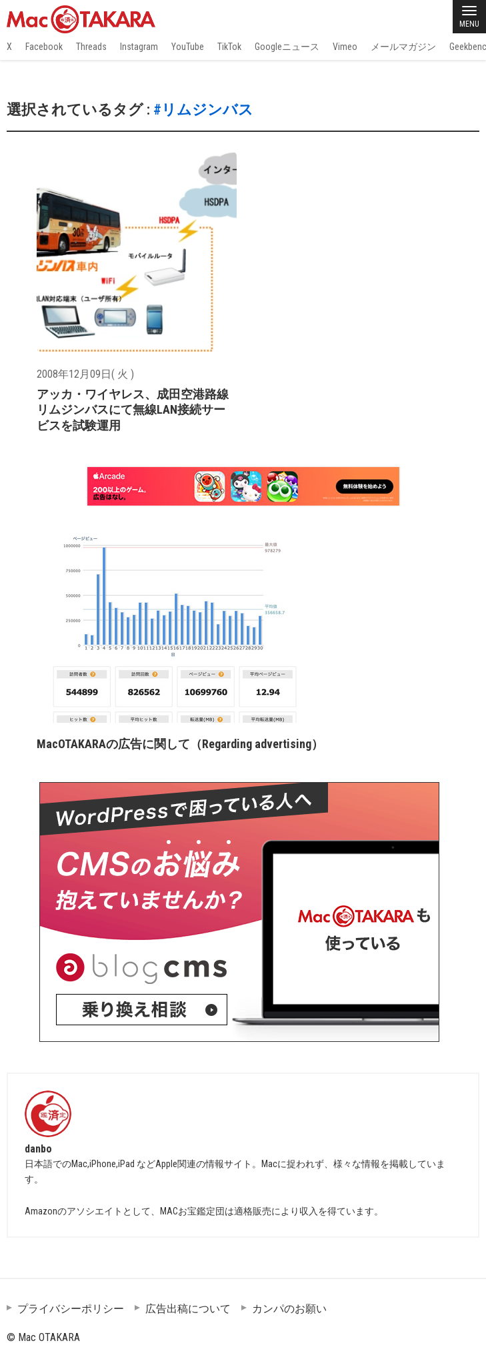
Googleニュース (287, 46)
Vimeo (345, 46)
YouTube (187, 46)
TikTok (229, 46)
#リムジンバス (203, 109)
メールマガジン (403, 46)
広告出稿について (188, 1308)
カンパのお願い (289, 1308)
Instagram (139, 46)
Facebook (44, 46)
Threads (91, 46)
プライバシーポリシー (70, 1308)
